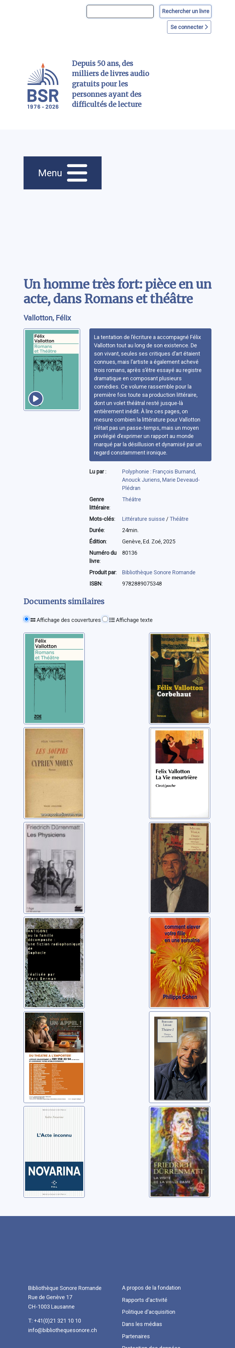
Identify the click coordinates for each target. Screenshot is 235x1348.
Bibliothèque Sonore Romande (159, 572)
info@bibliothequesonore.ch (62, 1330)
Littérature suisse (144, 519)
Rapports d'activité (144, 1300)
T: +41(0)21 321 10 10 (54, 1320)
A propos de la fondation (151, 1287)
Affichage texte (131, 620)
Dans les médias (142, 1324)
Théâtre (131, 499)
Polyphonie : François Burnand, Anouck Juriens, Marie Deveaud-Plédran (161, 479)
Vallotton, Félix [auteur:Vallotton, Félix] (47, 318)
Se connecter (189, 27)
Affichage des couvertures (66, 620)
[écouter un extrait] (35, 398)
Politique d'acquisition (148, 1312)
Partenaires (136, 1336)
